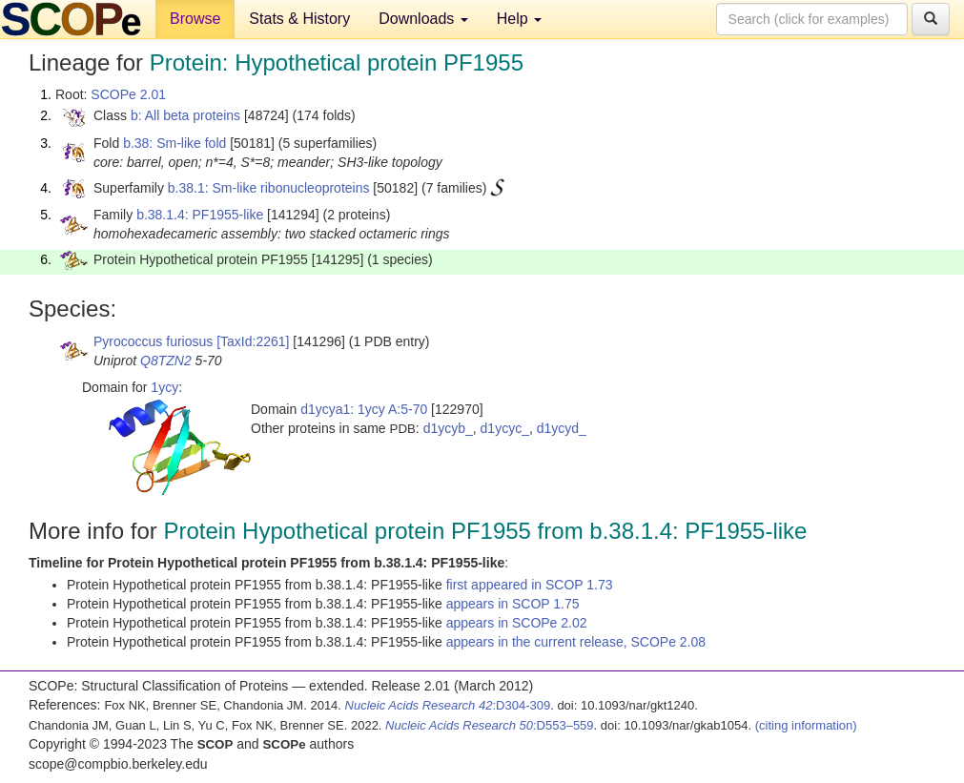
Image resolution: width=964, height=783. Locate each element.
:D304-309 (448, 705)
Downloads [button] (423, 18)
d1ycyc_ (505, 428)
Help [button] (519, 18)
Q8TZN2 (166, 360)
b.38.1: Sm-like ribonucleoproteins (269, 188)
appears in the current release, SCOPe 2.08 (576, 641)
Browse (195, 18)
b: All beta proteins (185, 115)
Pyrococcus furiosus (153, 341)
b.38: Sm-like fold (174, 143)
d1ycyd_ (561, 428)
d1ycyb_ (448, 428)
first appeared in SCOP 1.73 (529, 584)
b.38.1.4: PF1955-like (199, 214)
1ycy (164, 387)
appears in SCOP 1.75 (513, 603)
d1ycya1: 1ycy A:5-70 (363, 409)
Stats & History (299, 18)
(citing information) (806, 725)
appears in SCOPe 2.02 (516, 622)
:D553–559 (489, 725)
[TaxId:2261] (252, 341)
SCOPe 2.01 (128, 94)
